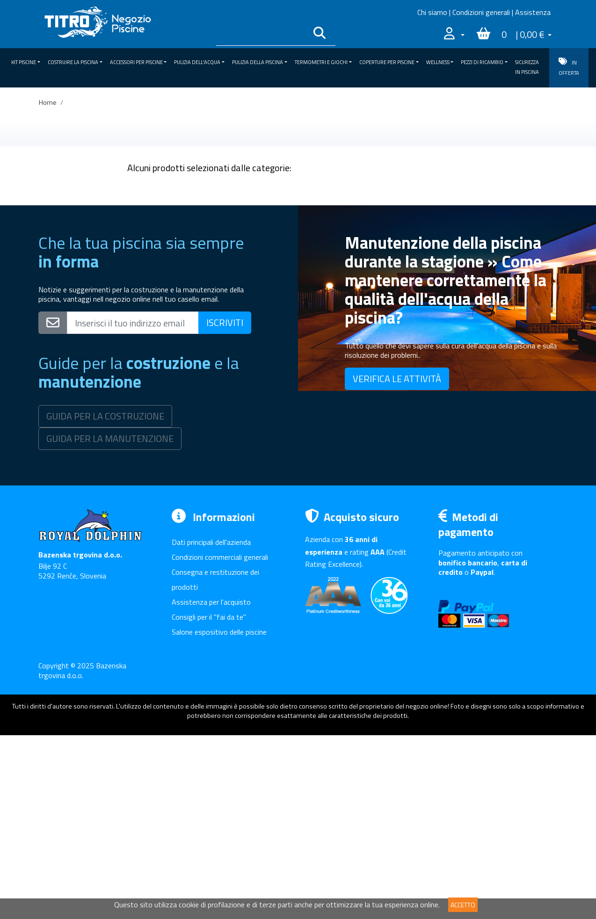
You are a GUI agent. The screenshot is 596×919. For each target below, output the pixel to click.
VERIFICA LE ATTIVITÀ (397, 562)
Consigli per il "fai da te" (209, 800)
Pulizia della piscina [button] (257, 62)
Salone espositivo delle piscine (219, 815)
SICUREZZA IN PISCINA (527, 67)
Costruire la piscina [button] (73, 62)
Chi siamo (432, 12)
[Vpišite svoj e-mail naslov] (133, 506)
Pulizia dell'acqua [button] (197, 62)
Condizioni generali (481, 12)
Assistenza (533, 12)
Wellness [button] (438, 62)
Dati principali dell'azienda (211, 725)
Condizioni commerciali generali (220, 740)
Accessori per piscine (74, 225)
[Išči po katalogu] (261, 34)
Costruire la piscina (74, 207)
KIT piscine (74, 189)
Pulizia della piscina (74, 261)
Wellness (74, 313)
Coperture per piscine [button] (386, 62)
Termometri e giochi (74, 278)
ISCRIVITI (224, 506)
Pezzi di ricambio (74, 331)
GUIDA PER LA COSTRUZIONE (105, 600)
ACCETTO (463, 905)
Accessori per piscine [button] (136, 62)
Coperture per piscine (74, 296)
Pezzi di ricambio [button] (482, 62)
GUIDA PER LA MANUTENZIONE (110, 622)
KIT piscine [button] (23, 62)
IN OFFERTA (569, 67)
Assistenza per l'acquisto (211, 785)
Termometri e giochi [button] (321, 62)
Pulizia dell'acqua (74, 243)
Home (48, 102)
